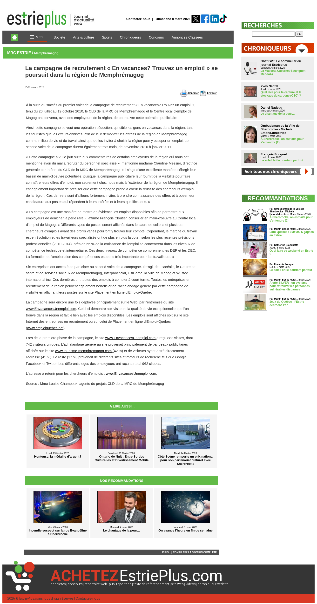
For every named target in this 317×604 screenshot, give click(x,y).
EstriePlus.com (30, 598)
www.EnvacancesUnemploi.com (51, 309)
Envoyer (211, 93)
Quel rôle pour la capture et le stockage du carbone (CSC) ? (281, 94)
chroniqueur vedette (213, 584)
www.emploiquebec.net (45, 328)
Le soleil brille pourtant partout (282, 160)
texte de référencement (151, 584)
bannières (58, 584)
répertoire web (96, 584)
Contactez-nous (138, 19)
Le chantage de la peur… (278, 113)
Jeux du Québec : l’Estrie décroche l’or (287, 303)
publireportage (120, 584)
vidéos (191, 584)
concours (75, 584)
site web (177, 584)
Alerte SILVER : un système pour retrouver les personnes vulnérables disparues (290, 286)
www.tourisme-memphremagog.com (83, 351)
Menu (37, 37)
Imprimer (193, 93)
